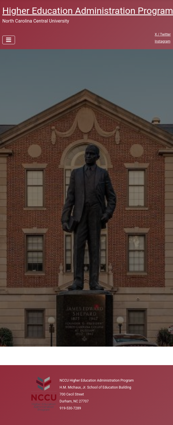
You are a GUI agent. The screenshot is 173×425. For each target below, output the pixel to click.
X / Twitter (163, 34)
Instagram (162, 41)
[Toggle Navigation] (8, 40)
